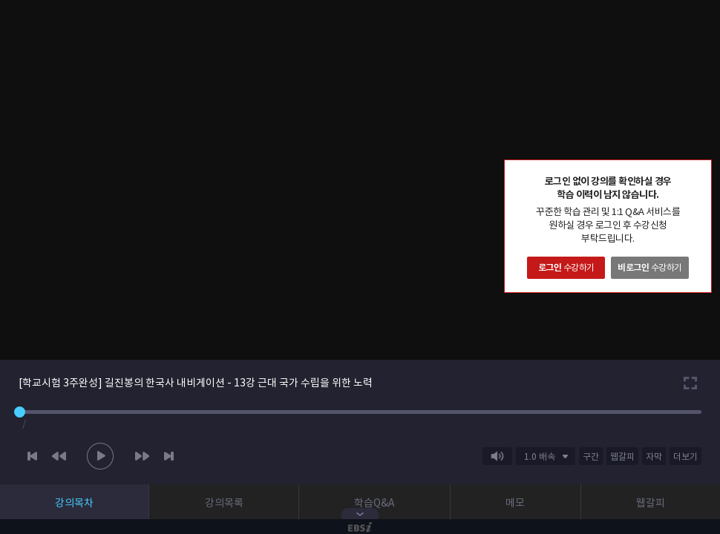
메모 (515, 503)
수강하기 (566, 267)
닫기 (700, 171)
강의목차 (74, 503)
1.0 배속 (539, 456)
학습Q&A (374, 503)
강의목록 (224, 503)
